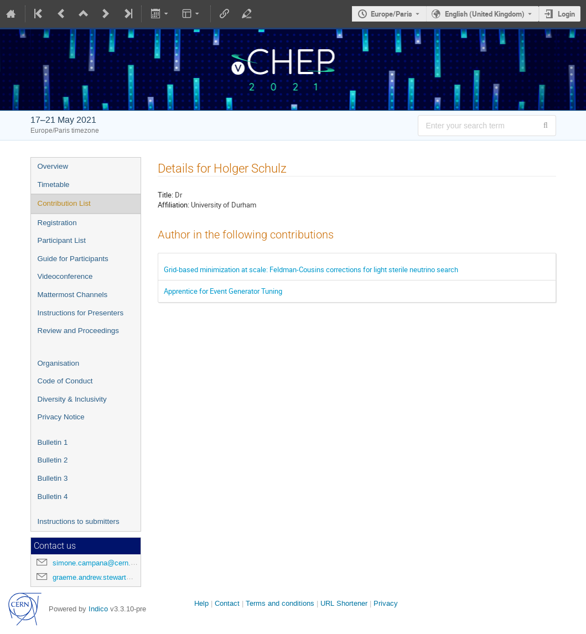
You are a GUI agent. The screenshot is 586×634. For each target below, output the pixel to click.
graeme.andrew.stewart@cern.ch (105, 577)
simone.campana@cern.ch (95, 563)
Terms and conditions (280, 603)
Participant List (62, 240)
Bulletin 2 (53, 460)
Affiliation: (173, 205)
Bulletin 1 (53, 442)
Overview (53, 166)
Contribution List (64, 203)
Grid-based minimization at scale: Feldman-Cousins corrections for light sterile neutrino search (311, 269)
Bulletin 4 (53, 496)
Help (201, 603)
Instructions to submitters (79, 521)
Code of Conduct (65, 381)
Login (566, 14)
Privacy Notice (61, 417)
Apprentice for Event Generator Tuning (223, 291)
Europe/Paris (391, 14)
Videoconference (65, 276)
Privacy (386, 603)
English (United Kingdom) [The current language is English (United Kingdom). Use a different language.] (485, 14)
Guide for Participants (73, 258)
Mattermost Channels (73, 294)
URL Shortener (343, 603)
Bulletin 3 (53, 478)
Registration (57, 223)
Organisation (59, 363)
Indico (98, 609)
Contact (227, 603)
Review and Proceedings (78, 330)
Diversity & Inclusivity (72, 399)
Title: (165, 195)
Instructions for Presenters (81, 313)
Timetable (54, 184)
